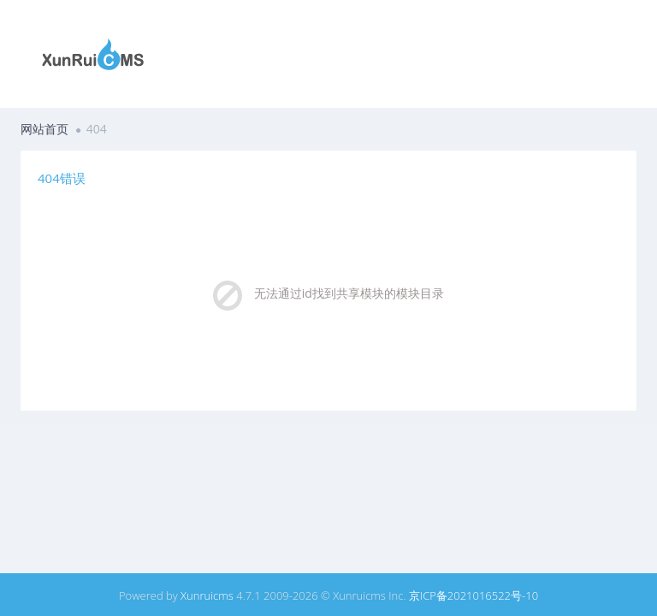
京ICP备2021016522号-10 (473, 595)
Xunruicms (207, 595)
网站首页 (44, 129)
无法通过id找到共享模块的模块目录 (349, 293)
